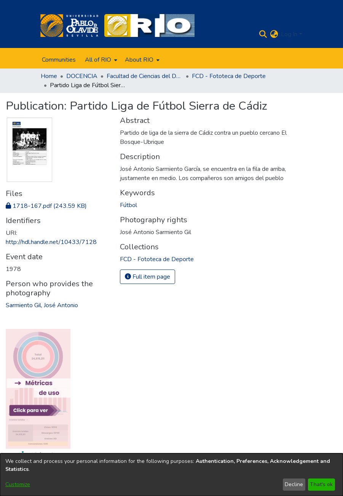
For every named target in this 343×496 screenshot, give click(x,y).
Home (49, 76)
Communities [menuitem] (59, 60)
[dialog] (171, 474)
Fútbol (128, 205)
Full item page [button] (147, 277)
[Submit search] (263, 34)
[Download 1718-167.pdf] (46, 206)
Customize (17, 484)
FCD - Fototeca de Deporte (229, 76)
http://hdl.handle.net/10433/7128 (51, 242)
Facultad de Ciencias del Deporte (145, 76)
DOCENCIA (81, 76)
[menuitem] (100, 59)
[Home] (69, 25)
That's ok (321, 484)
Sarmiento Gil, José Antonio (42, 305)
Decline (294, 484)
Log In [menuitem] (289, 34)
